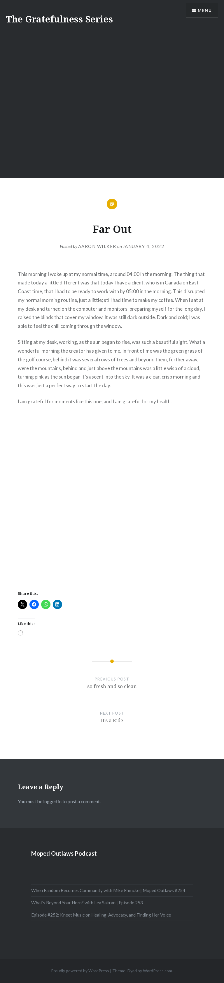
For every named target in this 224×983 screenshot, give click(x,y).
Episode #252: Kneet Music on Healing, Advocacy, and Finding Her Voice (101, 914)
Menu (205, 10)
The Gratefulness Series (59, 19)
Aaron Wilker (97, 246)
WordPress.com (157, 970)
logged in (52, 801)
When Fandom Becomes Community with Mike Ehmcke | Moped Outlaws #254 (108, 890)
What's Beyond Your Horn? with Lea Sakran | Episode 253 (87, 902)
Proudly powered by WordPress (80, 970)
